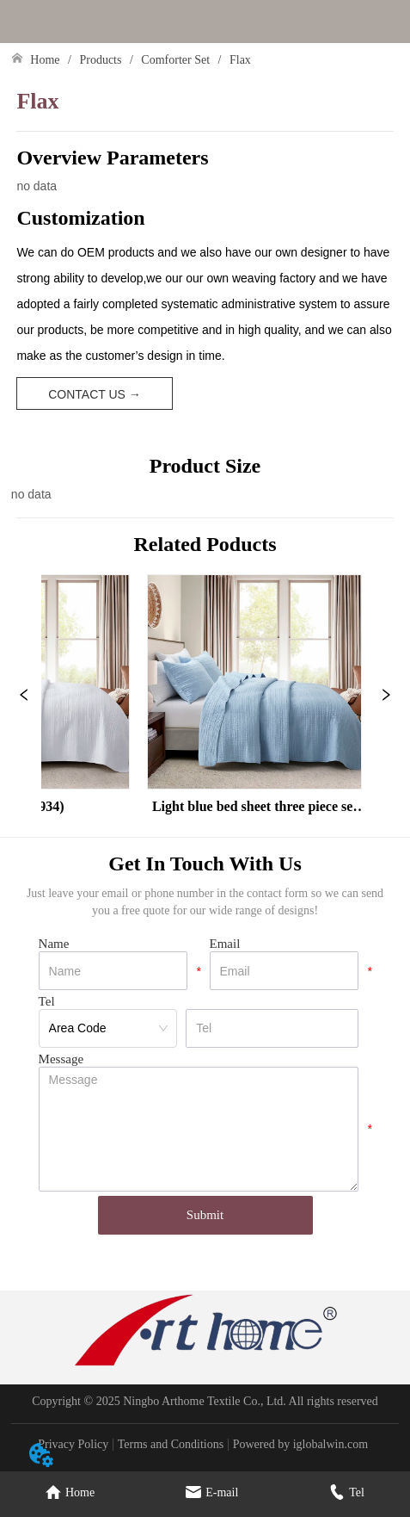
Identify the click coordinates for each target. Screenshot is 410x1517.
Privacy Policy (73, 1444)
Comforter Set (175, 59)
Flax (238, 59)
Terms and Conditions (170, 1444)
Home (45, 59)
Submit (205, 1215)
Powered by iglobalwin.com (300, 1444)
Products (100, 59)
